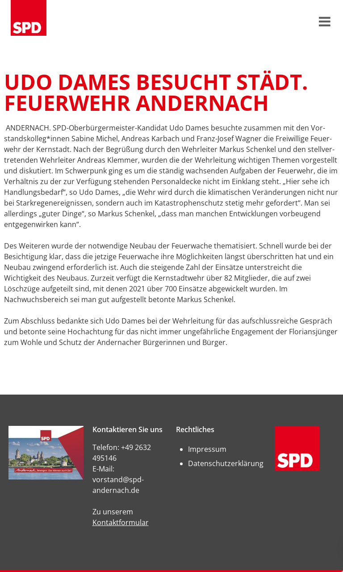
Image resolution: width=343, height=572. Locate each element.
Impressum (207, 449)
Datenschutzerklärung (226, 463)
